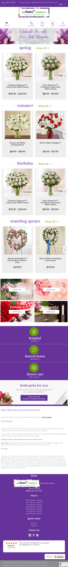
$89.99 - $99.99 (17, 151)
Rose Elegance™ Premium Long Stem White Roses (50, 87)
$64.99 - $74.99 (50, 151)
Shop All (41, 48)
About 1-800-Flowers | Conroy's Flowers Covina (20, 410)
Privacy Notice (18, 565)
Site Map (44, 565)
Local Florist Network (32, 565)
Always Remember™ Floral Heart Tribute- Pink (17, 260)
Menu (6, 25)
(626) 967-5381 (10, 2)
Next (65, 76)
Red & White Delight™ (50, 143)
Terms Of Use (7, 565)
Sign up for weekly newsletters (34, 398)
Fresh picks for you (34, 388)
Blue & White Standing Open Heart (50, 259)
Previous (3, 76)
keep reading (47, 417)
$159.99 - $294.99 (17, 93)
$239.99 (17, 267)
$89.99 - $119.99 (50, 93)
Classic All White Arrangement (18, 144)
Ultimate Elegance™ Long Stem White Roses (17, 86)
